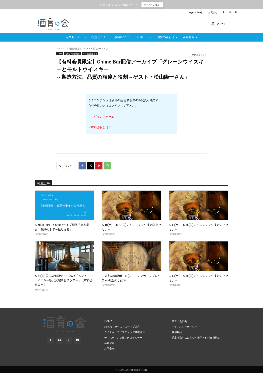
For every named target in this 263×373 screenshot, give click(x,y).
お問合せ (213, 12)
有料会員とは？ (101, 127)
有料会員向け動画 (72, 53)
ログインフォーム (102, 116)
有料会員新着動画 (90, 53)
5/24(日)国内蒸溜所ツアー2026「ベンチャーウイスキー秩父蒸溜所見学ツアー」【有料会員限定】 (64, 280)
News (59, 48)
